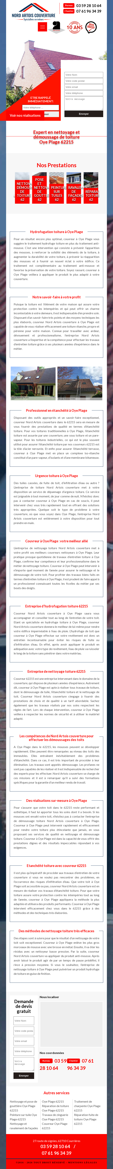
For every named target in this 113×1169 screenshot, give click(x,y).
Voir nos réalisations (25, 115)
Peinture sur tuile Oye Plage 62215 (23, 1117)
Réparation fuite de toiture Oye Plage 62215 (86, 1119)
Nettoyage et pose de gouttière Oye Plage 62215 (23, 1106)
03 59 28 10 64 (88, 5)
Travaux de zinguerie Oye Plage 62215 (55, 1117)
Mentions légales (82, 1162)
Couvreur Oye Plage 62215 (54, 1126)
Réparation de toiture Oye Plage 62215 (55, 1108)
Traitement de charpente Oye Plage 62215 (87, 1106)
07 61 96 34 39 (88, 11)
